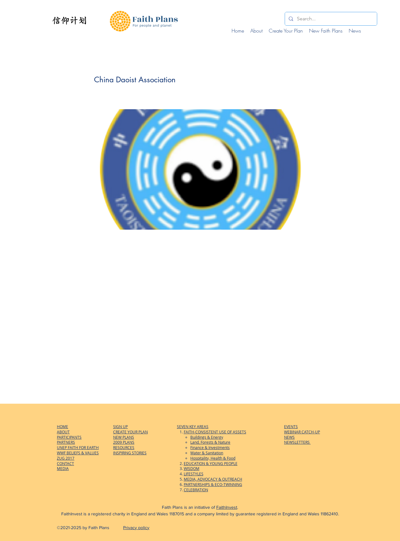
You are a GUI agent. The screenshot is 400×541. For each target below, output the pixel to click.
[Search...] (330, 18)
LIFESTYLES (193, 473)
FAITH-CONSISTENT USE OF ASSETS (215, 431)
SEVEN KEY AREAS (192, 426)
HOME (62, 426)
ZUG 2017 (65, 458)
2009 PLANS (123, 442)
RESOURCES (123, 447)
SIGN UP (120, 426)
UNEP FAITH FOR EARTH (78, 447)
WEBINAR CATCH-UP (302, 431)
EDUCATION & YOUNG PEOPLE (211, 463)
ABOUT (63, 431)
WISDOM (191, 468)
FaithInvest (226, 507)
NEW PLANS (123, 437)
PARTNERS (66, 442)
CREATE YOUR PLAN (130, 431)
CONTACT (65, 463)
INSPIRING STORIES (130, 452)
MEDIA (63, 468)
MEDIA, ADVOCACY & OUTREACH (213, 479)
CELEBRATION (196, 489)
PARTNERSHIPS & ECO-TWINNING (213, 484)
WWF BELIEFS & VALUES (78, 452)
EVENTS (291, 426)
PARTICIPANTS (69, 437)
